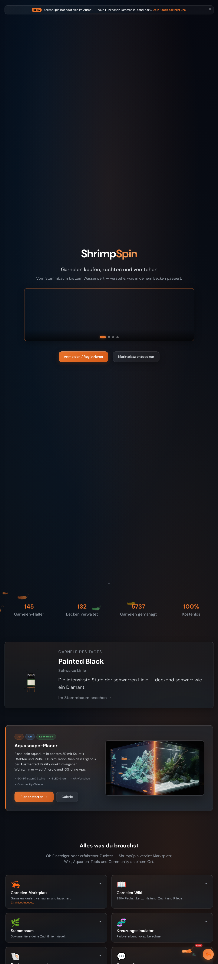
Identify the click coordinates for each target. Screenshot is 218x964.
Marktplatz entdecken (165, 360)
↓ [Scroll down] (137, 589)
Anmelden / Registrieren (112, 360)
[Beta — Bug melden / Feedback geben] (190, 951)
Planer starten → (85, 816)
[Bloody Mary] (131, 341)
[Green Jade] (146, 341)
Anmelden (28, 192)
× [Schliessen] (210, 9)
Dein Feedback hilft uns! (192, 16)
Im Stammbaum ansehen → (142, 704)
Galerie (117, 816)
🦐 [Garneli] (208, 954)
